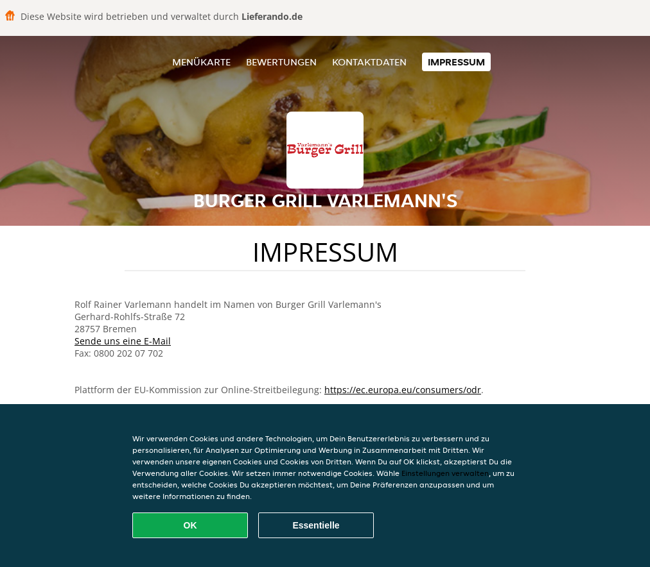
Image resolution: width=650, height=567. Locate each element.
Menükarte (201, 62)
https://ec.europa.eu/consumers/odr (402, 390)
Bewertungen (281, 62)
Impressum (456, 62)
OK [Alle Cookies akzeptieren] (190, 525)
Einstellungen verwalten (445, 473)
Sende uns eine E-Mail (123, 341)
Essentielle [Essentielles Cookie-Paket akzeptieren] (315, 525)
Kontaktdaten (369, 62)
